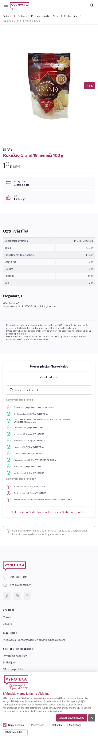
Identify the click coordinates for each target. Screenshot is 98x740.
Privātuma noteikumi (15, 655)
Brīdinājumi (9, 662)
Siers (56, 16)
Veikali (7, 617)
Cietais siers (71, 16)
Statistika (57, 725)
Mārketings (75, 725)
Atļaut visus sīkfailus (71, 718)
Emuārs (7, 623)
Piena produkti (40, 16)
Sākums (7, 16)
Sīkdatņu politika (13, 669)
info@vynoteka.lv (17, 584)
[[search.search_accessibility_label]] (92, 5)
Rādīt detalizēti (13, 732)
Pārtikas (22, 16)
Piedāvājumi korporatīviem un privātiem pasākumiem (34, 639)
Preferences (37, 725)
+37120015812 (15, 577)
